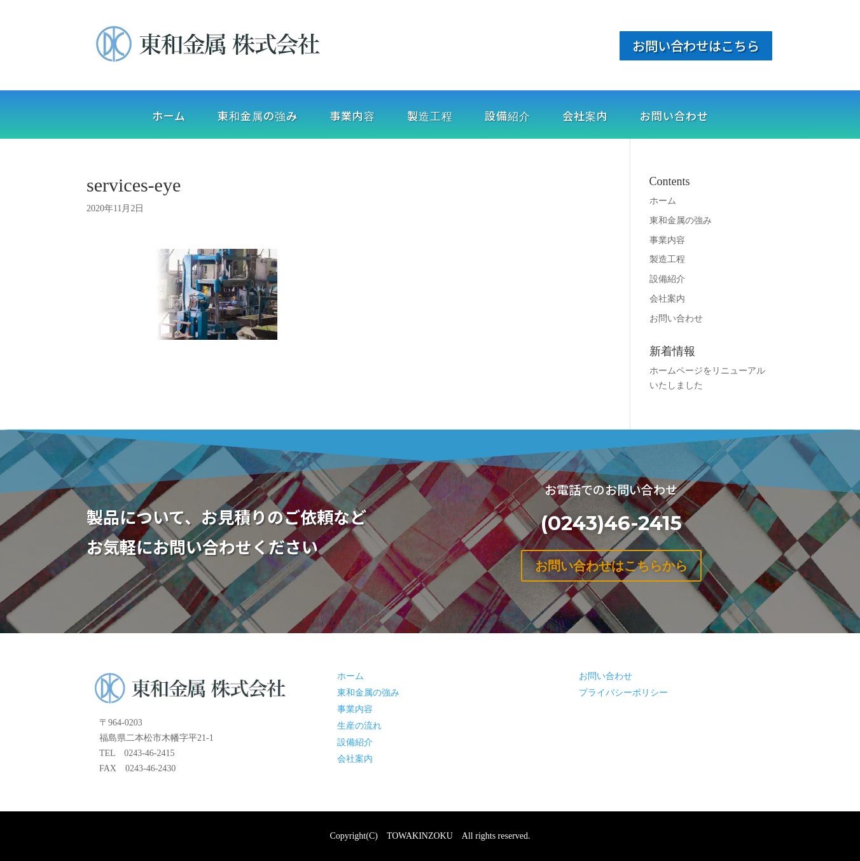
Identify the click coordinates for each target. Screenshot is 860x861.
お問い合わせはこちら (695, 45)
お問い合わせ (674, 117)
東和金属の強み (258, 117)
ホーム (169, 117)
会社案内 (585, 117)
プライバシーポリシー (623, 692)
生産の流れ (359, 726)
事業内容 (352, 117)
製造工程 (430, 117)
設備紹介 (508, 117)
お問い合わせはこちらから (611, 566)
